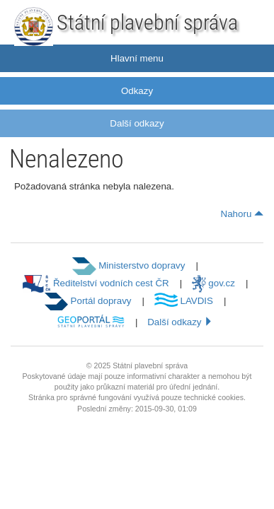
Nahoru (242, 214)
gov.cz (213, 283)
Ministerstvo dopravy (128, 265)
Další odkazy (137, 123)
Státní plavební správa (147, 22)
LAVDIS (183, 301)
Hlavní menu (137, 58)
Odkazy (137, 91)
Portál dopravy (88, 301)
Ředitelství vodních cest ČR (96, 283)
